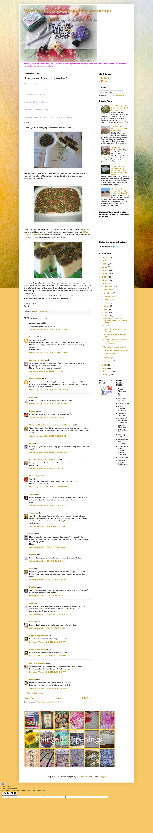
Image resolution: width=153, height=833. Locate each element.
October (108, 293)
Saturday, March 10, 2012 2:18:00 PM (48, 329)
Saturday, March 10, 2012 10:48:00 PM (49, 487)
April (106, 312)
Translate (117, 95)
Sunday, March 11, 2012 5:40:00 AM (47, 579)
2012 (105, 283)
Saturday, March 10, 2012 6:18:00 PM (48, 404)
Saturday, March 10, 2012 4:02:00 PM (48, 390)
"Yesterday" (116, 147)
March (107, 316)
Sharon (32, 555)
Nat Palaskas (35, 379)
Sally (31, 603)
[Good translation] (6, 794)
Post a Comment (35, 693)
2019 (105, 261)
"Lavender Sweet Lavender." (116, 350)
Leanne (32, 337)
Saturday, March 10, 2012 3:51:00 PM (48, 371)
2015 (105, 274)
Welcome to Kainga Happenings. (68, 10)
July (106, 303)
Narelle (32, 679)
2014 (105, 277)
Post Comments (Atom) (48, 702)
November (109, 290)
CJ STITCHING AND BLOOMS (43, 459)
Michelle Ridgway (37, 663)
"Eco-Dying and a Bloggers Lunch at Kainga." (119, 108)
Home (58, 698)
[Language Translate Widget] (111, 92)
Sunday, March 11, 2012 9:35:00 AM (47, 614)
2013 (105, 280)
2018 (105, 264)
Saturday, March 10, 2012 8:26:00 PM (48, 452)
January (108, 361)
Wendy (32, 622)
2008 (105, 375)
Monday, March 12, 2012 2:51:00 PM (47, 672)
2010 (105, 368)
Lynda (32, 411)
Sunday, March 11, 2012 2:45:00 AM (47, 526)
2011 (104, 365)
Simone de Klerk (36, 360)
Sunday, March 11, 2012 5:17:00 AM (47, 547)
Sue (31, 568)
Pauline (32, 587)
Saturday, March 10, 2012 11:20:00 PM (48, 505)
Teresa (32, 513)
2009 (105, 371)
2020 (105, 257)
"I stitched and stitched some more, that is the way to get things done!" (119, 170)
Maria (32, 443)
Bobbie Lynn (35, 476)
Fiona (31, 534)
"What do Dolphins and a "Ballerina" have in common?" (114, 342)
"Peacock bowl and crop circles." (114, 335)
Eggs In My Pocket (38, 636)
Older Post (86, 698)
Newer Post (30, 698)
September (109, 296)
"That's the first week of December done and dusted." (119, 191)
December (109, 286)
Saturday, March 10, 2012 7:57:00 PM (48, 436)
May (106, 309)
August (107, 299)
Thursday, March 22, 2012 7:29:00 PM (48, 688)
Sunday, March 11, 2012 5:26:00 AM (47, 561)
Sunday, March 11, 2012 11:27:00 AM (47, 628)
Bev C (106, 78)
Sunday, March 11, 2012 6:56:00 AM (47, 596)
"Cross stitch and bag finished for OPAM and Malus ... (115, 321)
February (108, 358)
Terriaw (32, 494)
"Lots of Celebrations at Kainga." (114, 330)
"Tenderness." (109, 353)
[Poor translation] (13, 794)
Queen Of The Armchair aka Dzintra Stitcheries (50, 425)
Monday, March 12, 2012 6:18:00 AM (47, 642)
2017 (105, 267)
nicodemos (82, 777)
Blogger (102, 777)
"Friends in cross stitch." (114, 347)
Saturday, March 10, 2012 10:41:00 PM (48, 468)
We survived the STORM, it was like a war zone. (119, 129)
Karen (32, 397)
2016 (105, 270)
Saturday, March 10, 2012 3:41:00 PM (48, 353)
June (106, 306)
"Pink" (106, 326)
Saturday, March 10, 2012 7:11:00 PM (47, 417)
